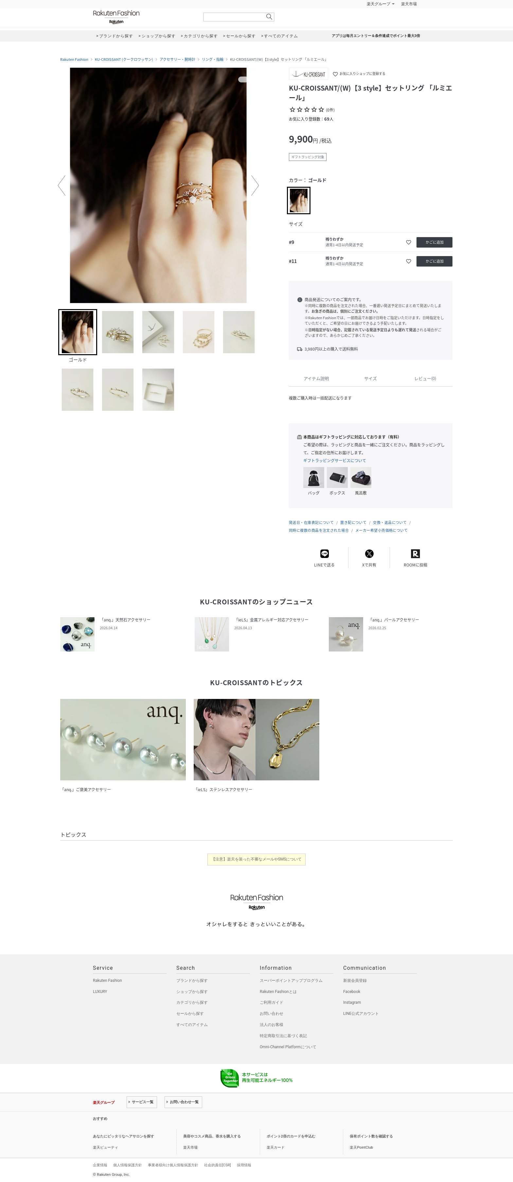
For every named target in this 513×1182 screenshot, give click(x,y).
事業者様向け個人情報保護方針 (173, 1165)
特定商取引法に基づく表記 (283, 1036)
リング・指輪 (212, 59)
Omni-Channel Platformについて (288, 1047)
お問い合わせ (271, 1013)
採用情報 (244, 1165)
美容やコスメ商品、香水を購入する (212, 1136)
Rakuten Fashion (143, 17)
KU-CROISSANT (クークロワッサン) (124, 59)
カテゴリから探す (192, 1002)
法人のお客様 (271, 1024)
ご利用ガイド (271, 1002)
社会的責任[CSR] (217, 1165)
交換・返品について (390, 522)
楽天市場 (409, 4)
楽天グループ (378, 4)
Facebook (351, 991)
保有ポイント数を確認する (371, 1136)
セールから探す (190, 1013)
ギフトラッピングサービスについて (334, 460)
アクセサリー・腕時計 (177, 59)
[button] (61, 185)
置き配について (353, 522)
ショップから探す (192, 991)
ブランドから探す (192, 980)
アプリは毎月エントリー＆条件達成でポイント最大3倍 (376, 36)
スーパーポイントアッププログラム (291, 980)
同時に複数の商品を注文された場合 (319, 530)
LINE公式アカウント (361, 1013)
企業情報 (100, 1165)
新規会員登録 (355, 980)
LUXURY (100, 991)
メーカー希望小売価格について (381, 530)
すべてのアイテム (192, 1024)
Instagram (352, 1002)
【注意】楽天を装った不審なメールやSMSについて (256, 859)
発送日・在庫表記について (311, 522)
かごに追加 (435, 242)
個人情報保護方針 (127, 1165)
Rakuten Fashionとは (278, 991)
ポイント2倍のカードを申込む (291, 1136)
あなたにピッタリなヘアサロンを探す (123, 1136)
